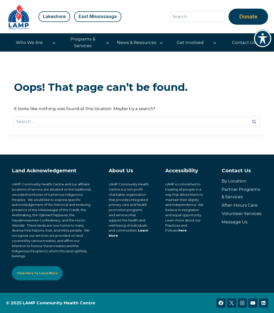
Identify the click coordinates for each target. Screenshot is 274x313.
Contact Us (244, 42)
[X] (231, 303)
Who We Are (29, 42)
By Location (234, 180)
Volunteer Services (242, 213)
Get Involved (190, 42)
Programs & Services (82, 42)
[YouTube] (252, 303)
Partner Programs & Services (241, 193)
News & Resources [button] (136, 42)
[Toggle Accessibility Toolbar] (262, 38)
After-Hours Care (240, 205)
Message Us (235, 221)
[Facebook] (221, 303)
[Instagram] (242, 303)
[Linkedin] (263, 303)
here (182, 230)
